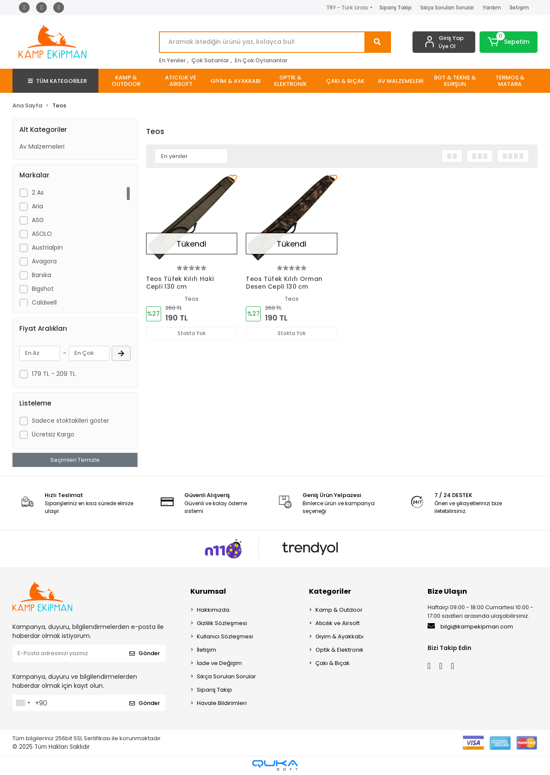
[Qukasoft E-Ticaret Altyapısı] (275, 765)
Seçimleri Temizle (75, 460)
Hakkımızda (213, 610)
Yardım (492, 7)
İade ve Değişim (219, 663)
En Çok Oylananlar (261, 60)
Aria (37, 206)
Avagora (44, 261)
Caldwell (44, 302)
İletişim (519, 7)
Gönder (144, 653)
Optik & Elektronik (339, 650)
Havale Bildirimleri (222, 703)
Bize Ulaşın (447, 591)
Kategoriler (330, 591)
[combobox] (23, 703)
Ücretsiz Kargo (53, 434)
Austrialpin (47, 247)
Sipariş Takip (395, 7)
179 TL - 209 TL (54, 373)
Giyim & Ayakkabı (339, 636)
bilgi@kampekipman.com (470, 626)
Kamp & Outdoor (339, 610)
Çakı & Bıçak (332, 663)
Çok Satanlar (210, 60)
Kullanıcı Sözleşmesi (225, 636)
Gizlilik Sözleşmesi (222, 623)
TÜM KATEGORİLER (57, 81)
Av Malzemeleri (41, 146)
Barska (41, 275)
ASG (38, 220)
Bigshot (43, 288)
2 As (38, 192)
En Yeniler (172, 60)
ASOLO (42, 233)
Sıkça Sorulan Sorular (447, 7)
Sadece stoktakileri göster (70, 420)
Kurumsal (208, 591)
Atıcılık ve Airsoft (337, 623)
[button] (509, 42)
